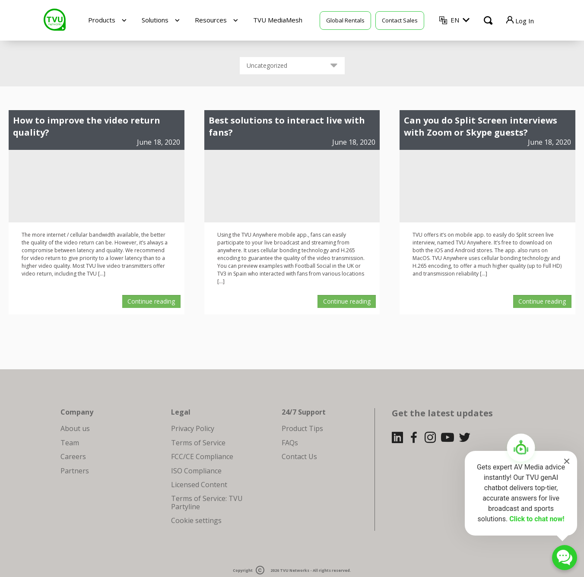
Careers (73, 456)
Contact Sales (400, 20)
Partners (74, 471)
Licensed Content (199, 484)
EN (455, 20)
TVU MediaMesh (277, 20)
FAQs (290, 442)
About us (75, 428)
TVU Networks (294, 570)
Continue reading (151, 301)
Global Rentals (345, 20)
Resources (211, 20)
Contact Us (299, 456)
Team (69, 442)
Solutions (155, 20)
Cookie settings (196, 520)
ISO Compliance (196, 471)
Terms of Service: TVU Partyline (207, 502)
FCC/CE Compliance (202, 456)
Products (101, 20)
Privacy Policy (192, 428)
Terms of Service (198, 442)
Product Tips (302, 428)
